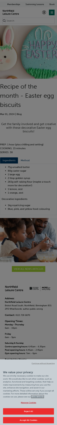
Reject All (28, 413)
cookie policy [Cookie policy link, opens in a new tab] (37, 399)
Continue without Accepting (43, 365)
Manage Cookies (28, 404)
